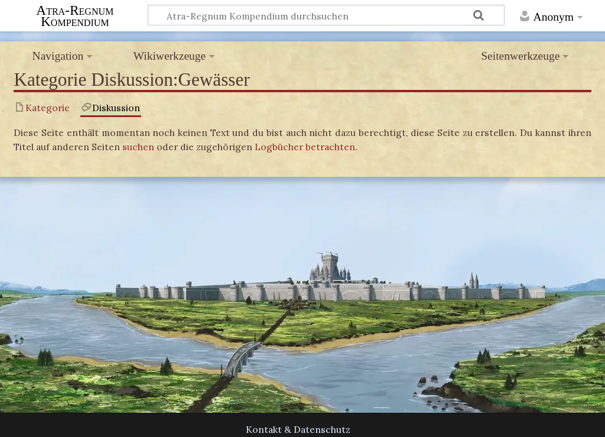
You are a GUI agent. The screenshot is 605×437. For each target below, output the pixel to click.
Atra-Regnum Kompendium (74, 16)
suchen (138, 147)
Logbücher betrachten (305, 147)
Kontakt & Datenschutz (298, 429)
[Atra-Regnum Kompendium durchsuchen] (326, 15)
